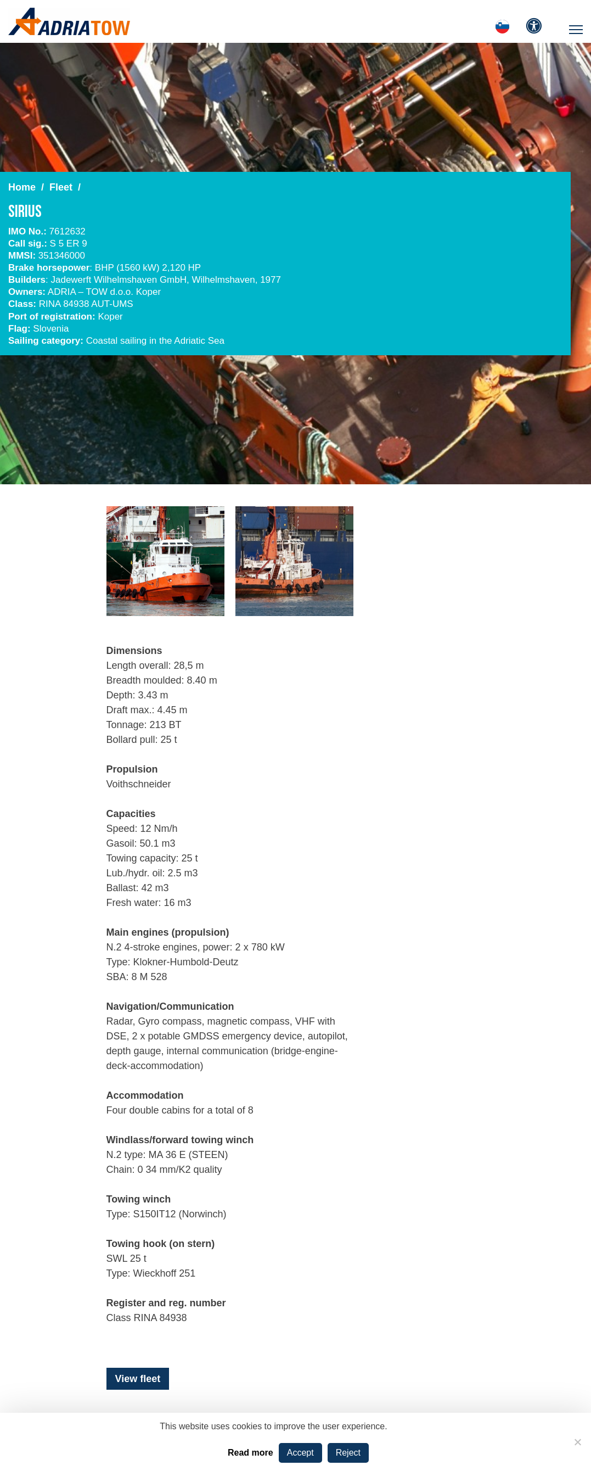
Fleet (60, 187)
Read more (250, 1452)
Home (22, 187)
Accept (300, 1452)
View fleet (138, 1378)
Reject (348, 1452)
